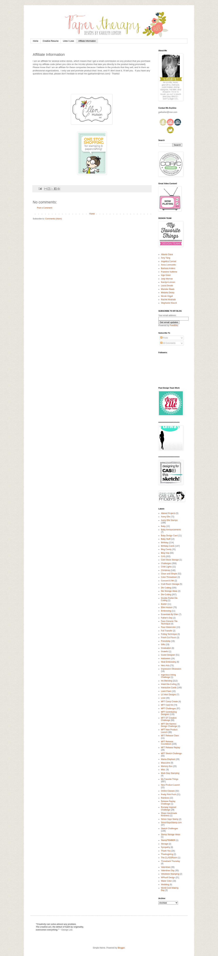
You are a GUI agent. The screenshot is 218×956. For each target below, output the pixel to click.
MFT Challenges (168, 708)
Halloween (165, 658)
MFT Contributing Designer (169, 713)
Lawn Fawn (166, 691)
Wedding (165, 884)
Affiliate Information (87, 41)
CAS (163, 556)
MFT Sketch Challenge (171, 753)
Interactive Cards (168, 687)
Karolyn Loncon (168, 282)
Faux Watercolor (168, 627)
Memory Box (166, 766)
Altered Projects (168, 513)
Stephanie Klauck (169, 303)
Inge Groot (166, 275)
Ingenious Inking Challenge (168, 676)
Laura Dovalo (167, 285)
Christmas (165, 570)
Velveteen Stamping (170, 874)
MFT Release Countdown (167, 742)
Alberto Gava (167, 254)
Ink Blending (166, 681)
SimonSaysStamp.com (171, 822)
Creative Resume (51, 41)
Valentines (165, 867)
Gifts (163, 644)
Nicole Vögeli (167, 296)
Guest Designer (168, 655)
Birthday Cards (167, 546)
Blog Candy (166, 549)
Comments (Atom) (53, 219)
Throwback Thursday (170, 861)
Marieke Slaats (167, 289)
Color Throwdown (169, 577)
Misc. (163, 769)
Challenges (166, 563)
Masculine (165, 763)
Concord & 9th (167, 581)
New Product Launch (170, 785)
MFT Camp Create (169, 701)
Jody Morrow (167, 279)
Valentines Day (168, 870)
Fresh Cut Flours (168, 637)
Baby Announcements (171, 529)
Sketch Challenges (169, 828)
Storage (164, 844)
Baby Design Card (169, 535)
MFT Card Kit (167, 705)
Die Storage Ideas (169, 591)
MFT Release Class (170, 735)
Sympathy (165, 847)
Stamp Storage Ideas (170, 834)
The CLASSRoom (169, 857)
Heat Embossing (168, 662)
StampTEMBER (168, 840)
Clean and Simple (169, 574)
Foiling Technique (169, 634)
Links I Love (68, 41)
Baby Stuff (165, 539)
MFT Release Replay (170, 747)
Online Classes (168, 791)
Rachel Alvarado (168, 299)
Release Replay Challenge (168, 802)
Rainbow (165, 798)
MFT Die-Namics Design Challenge (169, 725)
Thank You (166, 851)
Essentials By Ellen (169, 614)
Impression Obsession (171, 669)
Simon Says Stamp (169, 819)
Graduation (166, 648)
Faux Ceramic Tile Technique (169, 622)
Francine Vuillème (169, 272)
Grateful (164, 651)
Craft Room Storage (170, 584)
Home (35, 41)
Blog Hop (165, 553)
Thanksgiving (167, 854)
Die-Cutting (166, 594)
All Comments (167, 343)
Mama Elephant (168, 759)
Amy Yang (165, 258)
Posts (164, 338)
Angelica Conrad (168, 261)
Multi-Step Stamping (170, 773)
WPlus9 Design (168, 877)
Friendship (165, 641)
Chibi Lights (166, 567)
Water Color (166, 881)
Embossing (166, 611)
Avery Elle (165, 517)
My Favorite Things (169, 779)
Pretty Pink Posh (168, 794)
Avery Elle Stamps (169, 520)
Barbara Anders (168, 268)
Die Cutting (166, 588)
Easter (164, 604)
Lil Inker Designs (168, 694)
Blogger (121, 948)
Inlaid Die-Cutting (169, 684)
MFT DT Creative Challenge (169, 719)
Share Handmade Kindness (169, 814)
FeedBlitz (174, 325)
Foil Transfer (166, 631)
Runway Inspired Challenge (168, 808)
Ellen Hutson (167, 607)
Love (163, 698)
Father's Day (167, 618)
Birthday (164, 542)
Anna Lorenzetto (168, 265)
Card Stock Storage (170, 560)
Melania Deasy (167, 292)
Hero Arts (165, 665)
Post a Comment (44, 208)
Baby (163, 526)
